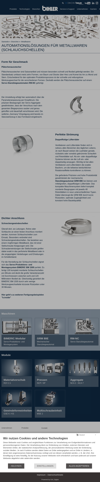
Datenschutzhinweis (55, 475)
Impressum (41, 475)
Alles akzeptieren (79, 466)
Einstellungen (45, 466)
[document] (50, 450)
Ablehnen (16, 466)
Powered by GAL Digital (50, 479)
